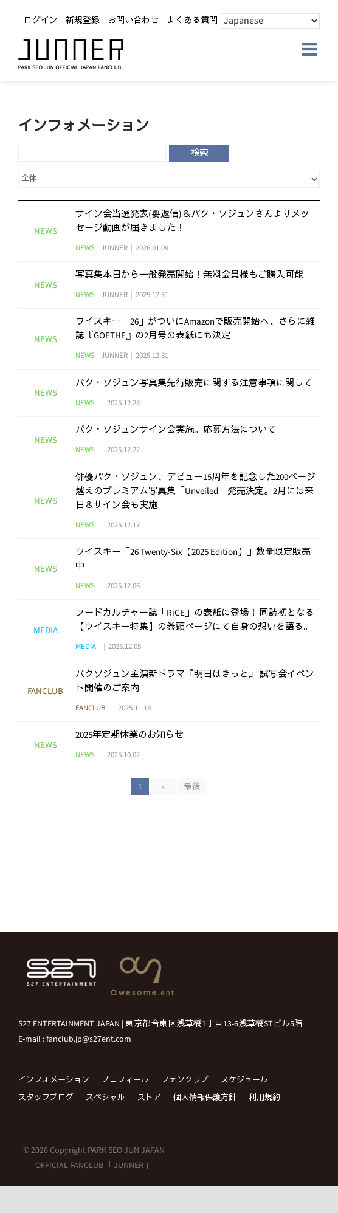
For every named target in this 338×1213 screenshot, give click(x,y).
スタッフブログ (46, 1098)
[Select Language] (270, 21)
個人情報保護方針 (204, 1098)
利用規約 (264, 1098)
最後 (192, 787)
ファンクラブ (185, 1080)
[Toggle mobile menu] (311, 49)
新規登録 (83, 20)
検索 (199, 153)
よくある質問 (192, 20)
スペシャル (105, 1098)
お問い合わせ (133, 20)
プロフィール (125, 1080)
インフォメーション (53, 1080)
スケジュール (244, 1080)
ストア (149, 1098)
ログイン (41, 20)
